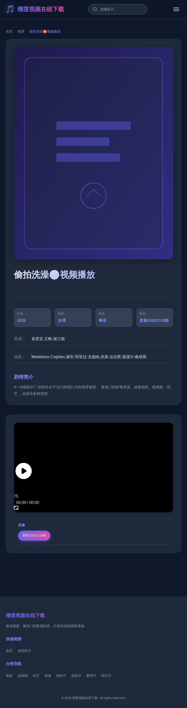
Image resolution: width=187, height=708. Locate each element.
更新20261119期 (34, 535)
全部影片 (24, 651)
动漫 (47, 676)
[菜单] (176, 9)
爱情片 (91, 676)
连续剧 (23, 676)
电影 (9, 676)
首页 (9, 31)
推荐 (21, 31)
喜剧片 (76, 676)
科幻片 (106, 676)
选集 (21, 525)
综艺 (36, 676)
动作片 (61, 676)
